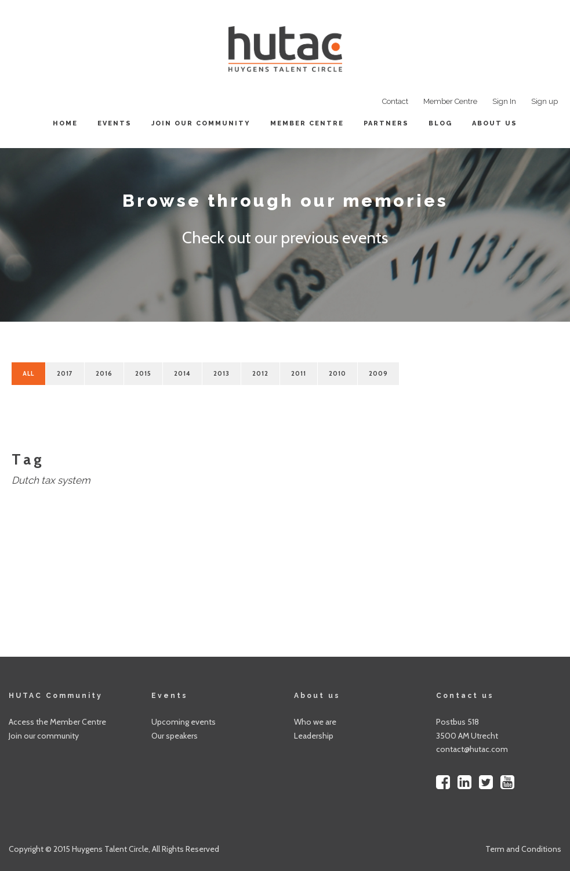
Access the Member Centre (57, 722)
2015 (143, 373)
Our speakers (174, 735)
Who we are (315, 722)
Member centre (307, 123)
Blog (440, 123)
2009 (378, 373)
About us (494, 123)
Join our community (200, 123)
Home (65, 123)
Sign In (504, 101)
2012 (260, 373)
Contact (395, 101)
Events (114, 123)
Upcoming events (183, 722)
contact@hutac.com (472, 749)
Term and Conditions (523, 849)
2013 (221, 373)
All (28, 373)
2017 (65, 373)
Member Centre (450, 101)
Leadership (313, 735)
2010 (337, 373)
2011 (298, 373)
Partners (386, 123)
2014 (182, 373)
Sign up (544, 101)
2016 (104, 373)
